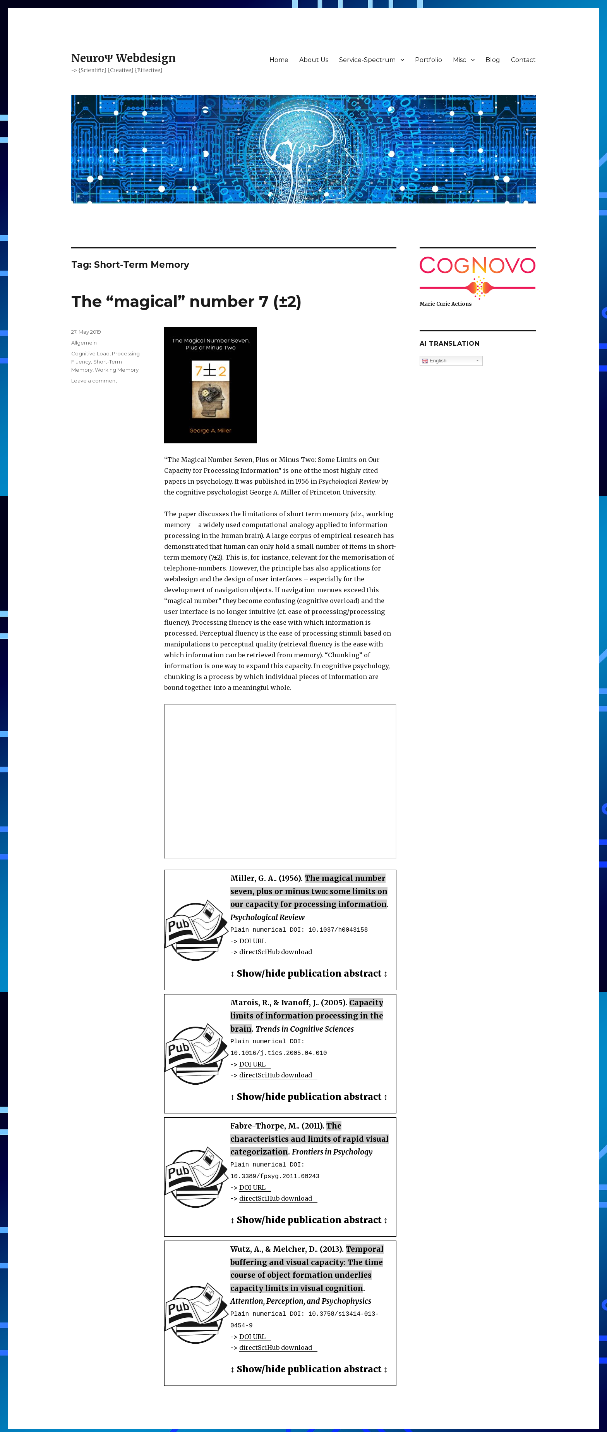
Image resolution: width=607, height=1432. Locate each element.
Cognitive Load (90, 353)
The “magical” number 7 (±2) (186, 301)
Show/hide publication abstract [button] (309, 972)
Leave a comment (94, 380)
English (434, 361)
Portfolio (428, 60)
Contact (523, 60)
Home (278, 60)
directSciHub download (275, 951)
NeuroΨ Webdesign (123, 58)
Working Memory (117, 370)
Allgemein (84, 342)
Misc (459, 60)
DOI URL (252, 940)
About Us (313, 60)
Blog (492, 60)
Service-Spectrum (367, 60)
